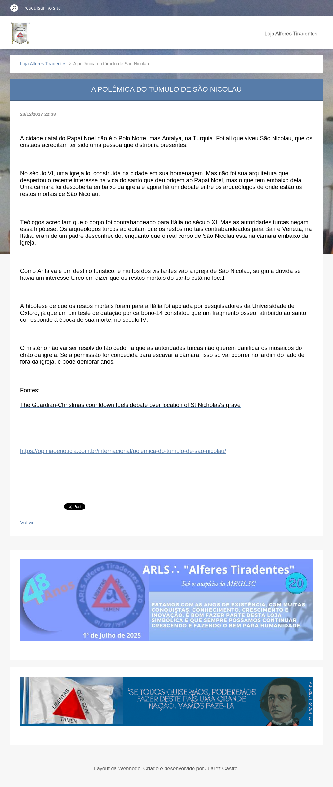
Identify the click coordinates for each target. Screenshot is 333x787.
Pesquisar (14, 8)
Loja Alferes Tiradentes (290, 33)
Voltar (26, 522)
